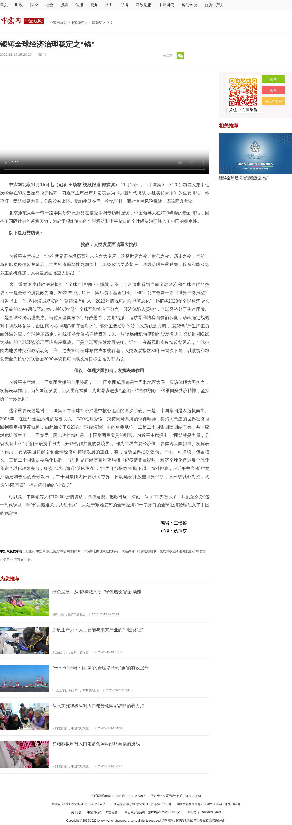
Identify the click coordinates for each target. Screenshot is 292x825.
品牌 (124, 5)
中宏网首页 (59, 23)
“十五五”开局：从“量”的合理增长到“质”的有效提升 (100, 667)
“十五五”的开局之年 (65, 690)
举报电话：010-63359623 (204, 812)
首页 (4, 5)
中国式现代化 (80, 728)
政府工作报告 (77, 614)
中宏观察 (96, 23)
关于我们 (77, 812)
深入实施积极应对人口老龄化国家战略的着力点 (98, 705)
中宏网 (41, 54)
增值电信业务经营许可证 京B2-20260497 (78, 804)
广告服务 (112, 812)
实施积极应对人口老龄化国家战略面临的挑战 (96, 743)
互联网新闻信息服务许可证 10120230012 (118, 796)
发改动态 (143, 5)
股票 (64, 5)
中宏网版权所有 (135, 812)
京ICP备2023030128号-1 (164, 812)
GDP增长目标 (91, 690)
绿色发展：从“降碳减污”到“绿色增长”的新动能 (96, 591)
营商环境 (189, 5)
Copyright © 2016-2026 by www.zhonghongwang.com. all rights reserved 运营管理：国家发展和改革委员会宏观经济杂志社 (146, 820)
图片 (109, 5)
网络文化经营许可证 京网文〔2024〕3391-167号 (208, 804)
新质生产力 (214, 5)
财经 (34, 5)
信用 (79, 5)
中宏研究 (166, 5)
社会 (49, 5)
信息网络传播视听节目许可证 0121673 (176, 796)
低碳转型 (58, 614)
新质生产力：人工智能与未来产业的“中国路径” (97, 629)
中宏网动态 (94, 812)
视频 (94, 5)
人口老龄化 (59, 728)
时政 (19, 5)
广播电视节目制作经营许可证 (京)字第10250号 (141, 804)
